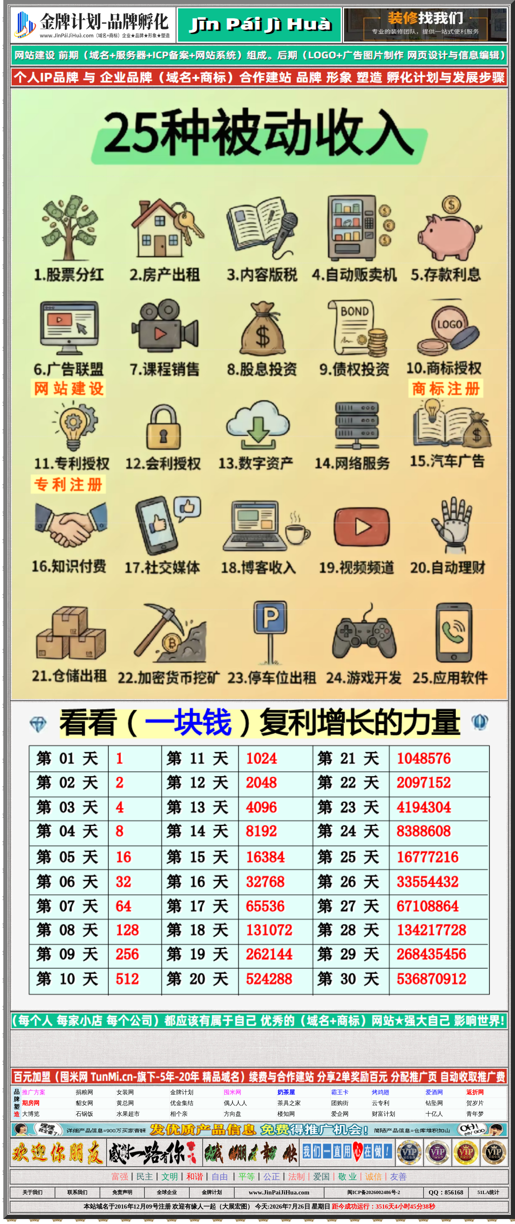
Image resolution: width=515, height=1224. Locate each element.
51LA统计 (489, 1192)
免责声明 (122, 1192)
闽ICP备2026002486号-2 (373, 1192)
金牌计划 (212, 1192)
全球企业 (167, 1192)
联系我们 (77, 1192)
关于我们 (32, 1192)
